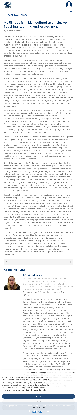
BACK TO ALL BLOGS (17, 15)
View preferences (38, 407)
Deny (39, 402)
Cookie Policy (37, 412)
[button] (74, 373)
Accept (38, 396)
